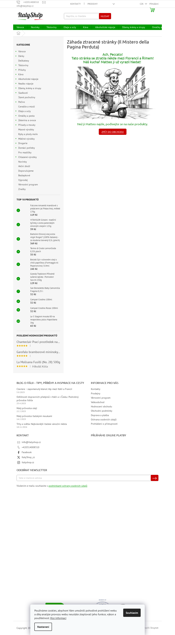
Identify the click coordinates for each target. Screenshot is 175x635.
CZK (142, 3)
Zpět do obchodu (113, 131)
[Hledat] (87, 16)
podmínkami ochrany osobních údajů (68, 485)
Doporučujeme (26, 170)
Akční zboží (24, 166)
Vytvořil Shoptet (149, 627)
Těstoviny (21, 66)
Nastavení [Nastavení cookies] (43, 626)
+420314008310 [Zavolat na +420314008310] (30, 447)
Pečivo (20, 102)
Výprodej (23, 180)
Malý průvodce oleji (27, 408)
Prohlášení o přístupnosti (104, 423)
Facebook (27, 452)
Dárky (19, 56)
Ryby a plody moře (28, 134)
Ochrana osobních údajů (104, 419)
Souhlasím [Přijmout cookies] (132, 612)
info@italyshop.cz (31, 442)
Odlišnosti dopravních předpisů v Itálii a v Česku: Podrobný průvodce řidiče (47, 398)
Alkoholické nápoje (26, 79)
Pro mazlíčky (25, 152)
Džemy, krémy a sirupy (28, 89)
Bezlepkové (24, 175)
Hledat (105, 16)
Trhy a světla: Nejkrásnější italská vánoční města (42, 424)
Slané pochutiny (27, 97)
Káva (19, 75)
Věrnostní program (28, 184)
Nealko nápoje (24, 84)
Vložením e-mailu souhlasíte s (52, 485)
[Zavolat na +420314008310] (29, 2)
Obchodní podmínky (101, 410)
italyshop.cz (28, 462)
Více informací (58, 618)
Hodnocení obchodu (101, 406)
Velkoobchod (97, 402)
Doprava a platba (100, 415)
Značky (22, 189)
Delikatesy (24, 60)
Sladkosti (21, 93)
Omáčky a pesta (25, 116)
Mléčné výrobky (25, 139)
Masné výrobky (26, 129)
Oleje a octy (23, 112)
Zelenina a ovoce (25, 121)
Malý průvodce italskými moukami (34, 416)
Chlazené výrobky (26, 157)
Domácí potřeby (25, 148)
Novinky (22, 161)
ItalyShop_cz (28, 457)
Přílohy (20, 70)
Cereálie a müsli (27, 106)
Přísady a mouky (25, 125)
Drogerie (21, 144)
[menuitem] (20, 27)
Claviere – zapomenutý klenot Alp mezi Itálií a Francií (44, 389)
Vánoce (20, 52)
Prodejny (93, 3)
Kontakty (75, 3)
